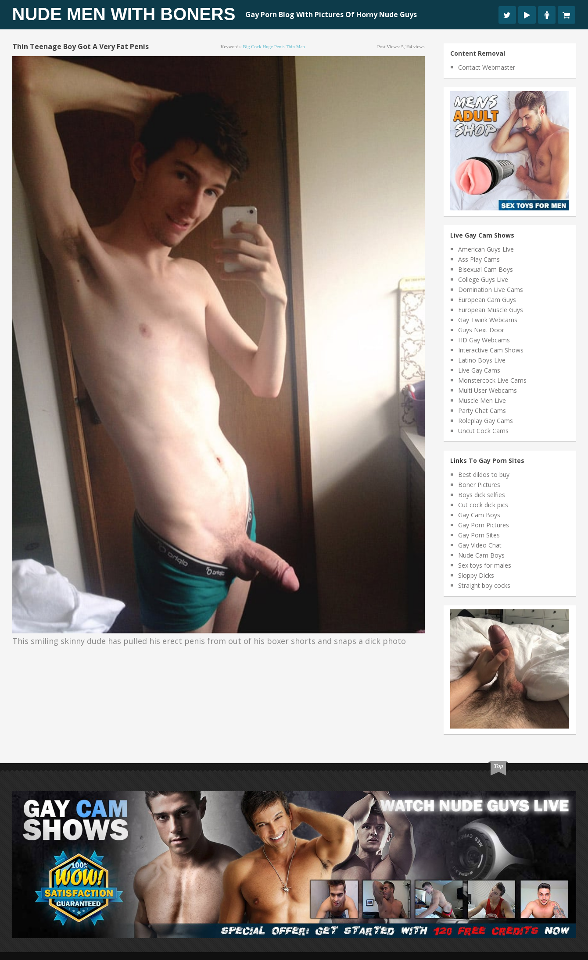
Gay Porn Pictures (483, 525)
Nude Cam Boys (481, 555)
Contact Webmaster (486, 67)
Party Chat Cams (482, 410)
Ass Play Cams (479, 259)
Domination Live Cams (490, 289)
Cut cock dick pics (483, 505)
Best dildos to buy (483, 474)
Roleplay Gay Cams (485, 420)
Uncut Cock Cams (483, 431)
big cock (252, 46)
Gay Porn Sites (479, 535)
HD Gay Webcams (484, 340)
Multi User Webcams (487, 390)
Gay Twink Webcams (487, 320)
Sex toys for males (484, 565)
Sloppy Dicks (476, 575)
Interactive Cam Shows (490, 350)
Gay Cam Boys (479, 515)
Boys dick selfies (481, 495)
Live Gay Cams (479, 370)
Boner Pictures (479, 484)
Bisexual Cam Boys (485, 269)
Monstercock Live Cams (492, 380)
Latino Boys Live (482, 360)
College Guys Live (483, 279)
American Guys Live (486, 249)
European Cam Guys (487, 299)
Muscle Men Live (482, 400)
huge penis (273, 46)
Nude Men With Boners (124, 14)
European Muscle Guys (490, 310)
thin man (295, 46)
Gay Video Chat (480, 545)
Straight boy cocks (484, 585)
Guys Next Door (481, 330)
